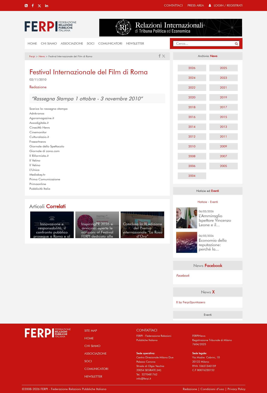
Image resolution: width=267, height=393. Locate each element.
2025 (223, 68)
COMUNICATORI (110, 43)
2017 (223, 107)
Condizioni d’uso (212, 389)
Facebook (182, 275)
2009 (223, 146)
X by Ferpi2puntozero (190, 302)
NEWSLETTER (135, 43)
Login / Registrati (225, 5)
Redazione (190, 389)
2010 (191, 146)
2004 (191, 176)
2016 (191, 117)
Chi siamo (49, 43)
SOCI (90, 43)
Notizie (202, 202)
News (42, 56)
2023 (223, 78)
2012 (191, 136)
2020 (191, 97)
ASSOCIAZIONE (72, 43)
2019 (223, 97)
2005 (223, 166)
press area (196, 5)
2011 (223, 136)
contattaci (173, 5)
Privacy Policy (236, 389)
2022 (191, 87)
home (32, 43)
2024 (191, 78)
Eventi (214, 202)
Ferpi (32, 56)
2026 (191, 68)
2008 (191, 156)
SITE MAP (90, 330)
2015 (223, 117)
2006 (191, 166)
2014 (191, 127)
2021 (223, 87)
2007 (223, 156)
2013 (223, 127)
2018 (191, 107)
